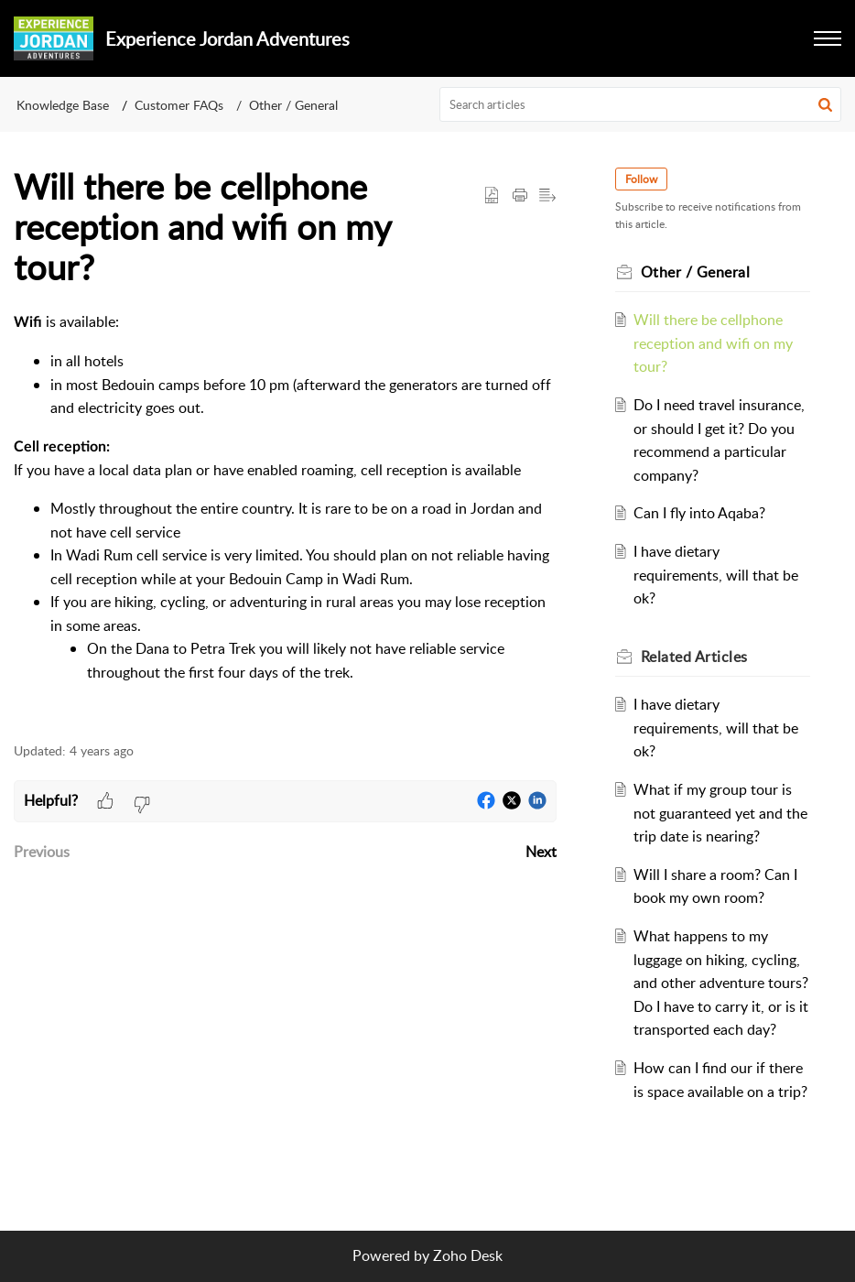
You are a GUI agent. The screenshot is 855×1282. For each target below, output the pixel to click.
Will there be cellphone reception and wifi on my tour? (713, 343)
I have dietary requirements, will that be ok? (715, 574)
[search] (640, 104)
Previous (42, 852)
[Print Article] (520, 196)
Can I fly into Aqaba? (699, 513)
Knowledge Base (62, 105)
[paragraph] (285, 516)
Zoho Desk (468, 1255)
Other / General (293, 105)
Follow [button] (641, 179)
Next (541, 852)
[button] (825, 104)
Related (694, 656)
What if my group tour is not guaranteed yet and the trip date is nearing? (720, 812)
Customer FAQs (179, 105)
